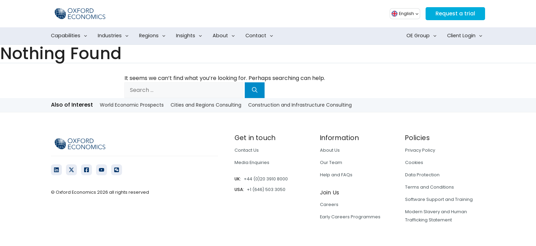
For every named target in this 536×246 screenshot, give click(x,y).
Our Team (331, 162)
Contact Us (246, 150)
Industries (114, 36)
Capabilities (70, 36)
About (225, 36)
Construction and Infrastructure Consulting (300, 104)
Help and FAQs (336, 175)
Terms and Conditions (429, 187)
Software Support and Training (439, 199)
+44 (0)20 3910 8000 (266, 179)
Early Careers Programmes (350, 217)
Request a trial (454, 13)
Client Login (466, 36)
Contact (260, 36)
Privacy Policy (420, 150)
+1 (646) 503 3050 (266, 189)
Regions (153, 36)
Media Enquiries (251, 162)
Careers (329, 204)
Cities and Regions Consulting (206, 104)
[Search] (255, 90)
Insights (190, 36)
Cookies (414, 162)
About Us (330, 150)
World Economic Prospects (132, 104)
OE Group (422, 36)
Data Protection (422, 175)
